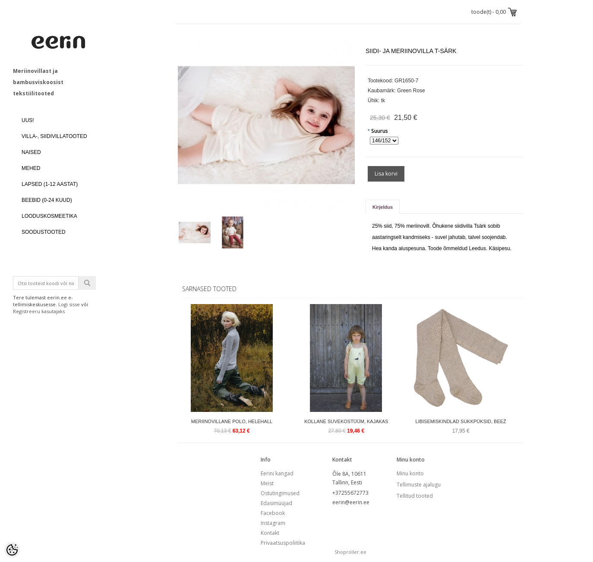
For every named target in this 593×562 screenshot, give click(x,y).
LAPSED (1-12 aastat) (50, 184)
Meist (267, 483)
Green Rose (411, 91)
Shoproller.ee (350, 552)
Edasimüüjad (276, 503)
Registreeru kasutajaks (39, 311)
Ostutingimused (280, 493)
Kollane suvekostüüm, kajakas (346, 421)
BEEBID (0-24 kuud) (47, 200)
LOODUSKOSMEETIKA (49, 216)
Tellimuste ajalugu (419, 484)
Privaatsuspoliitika (283, 542)
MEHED (31, 168)
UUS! (28, 120)
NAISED (31, 152)
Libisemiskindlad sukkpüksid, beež (461, 421)
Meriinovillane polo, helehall (231, 421)
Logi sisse (69, 304)
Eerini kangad (277, 473)
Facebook (273, 513)
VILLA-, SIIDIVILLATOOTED (54, 136)
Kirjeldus (382, 207)
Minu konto (410, 473)
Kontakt (270, 533)
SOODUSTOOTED (44, 232)
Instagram (273, 523)
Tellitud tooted (415, 495)
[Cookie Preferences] (12, 550)
